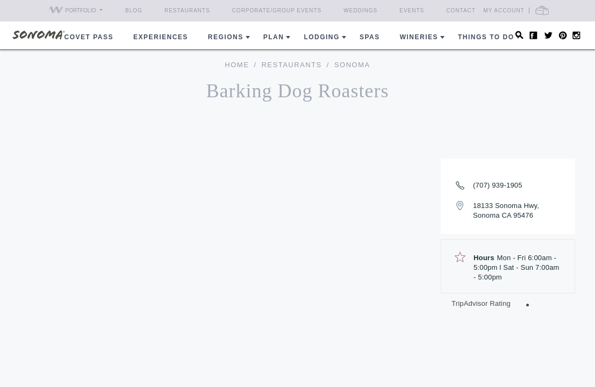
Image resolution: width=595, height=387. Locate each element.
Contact (461, 10)
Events (411, 10)
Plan (273, 37)
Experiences (160, 37)
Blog (133, 10)
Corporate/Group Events (277, 10)
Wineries (419, 37)
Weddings (360, 10)
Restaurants (187, 10)
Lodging (322, 37)
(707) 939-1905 (497, 185)
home (237, 65)
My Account (504, 10)
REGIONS (225, 37)
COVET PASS (88, 37)
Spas (370, 37)
